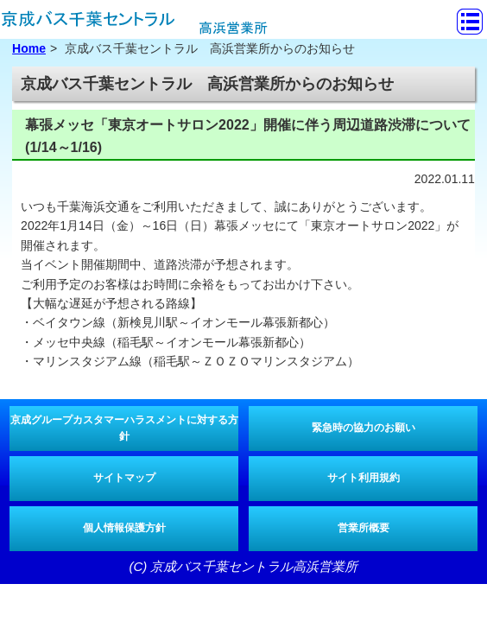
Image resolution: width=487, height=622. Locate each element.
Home (29, 48)
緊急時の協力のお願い (363, 428)
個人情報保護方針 (124, 528)
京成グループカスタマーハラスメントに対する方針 (124, 428)
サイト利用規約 (363, 478)
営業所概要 (363, 528)
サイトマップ (124, 478)
